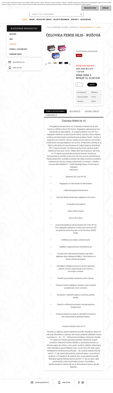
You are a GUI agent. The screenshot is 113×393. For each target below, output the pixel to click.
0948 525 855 (11, 390)
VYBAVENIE (56, 27)
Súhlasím (105, 8)
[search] (81, 14)
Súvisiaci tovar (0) (92, 111)
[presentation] (46, 64)
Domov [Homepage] (24, 20)
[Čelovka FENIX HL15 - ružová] (56, 45)
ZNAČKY (32, 20)
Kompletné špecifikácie (55, 111)
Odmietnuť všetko (90, 8)
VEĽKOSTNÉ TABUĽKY (44, 20)
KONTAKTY (75, 20)
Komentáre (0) (51, 115)
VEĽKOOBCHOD (85, 20)
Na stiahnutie (74, 111)
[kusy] (79, 84)
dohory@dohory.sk (12, 384)
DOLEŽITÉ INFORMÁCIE (61, 20)
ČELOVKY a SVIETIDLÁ (69, 27)
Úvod (49, 27)
